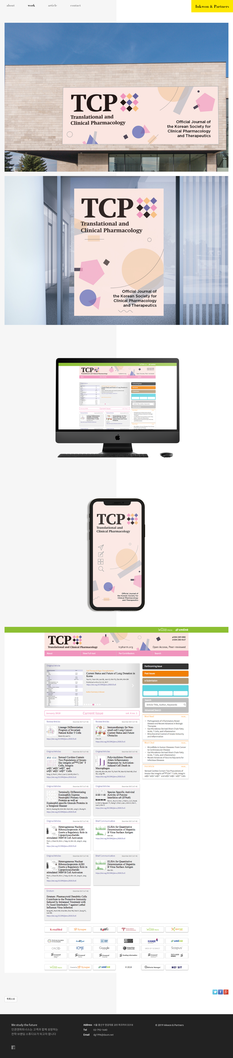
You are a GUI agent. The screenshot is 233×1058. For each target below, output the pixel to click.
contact (75, 5)
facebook (13, 1047)
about (11, 5)
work (31, 5)
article (52, 5)
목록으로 (11, 999)
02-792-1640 (100, 1030)
